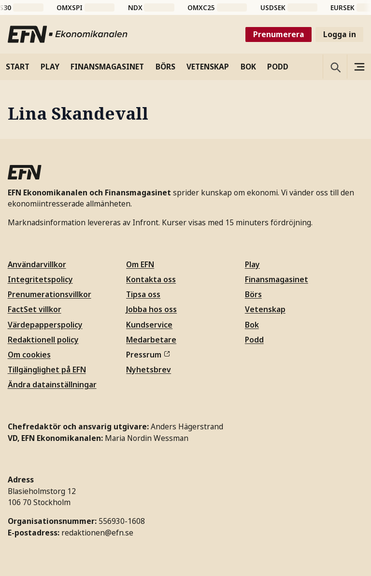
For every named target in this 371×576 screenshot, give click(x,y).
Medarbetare (151, 339)
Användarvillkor (37, 264)
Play (252, 264)
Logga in (339, 34)
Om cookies (29, 354)
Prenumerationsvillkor (49, 294)
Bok (252, 324)
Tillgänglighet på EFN (47, 369)
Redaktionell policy (43, 339)
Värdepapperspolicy (45, 324)
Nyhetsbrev (148, 369)
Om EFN (140, 264)
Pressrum (148, 354)
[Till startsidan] (68, 34)
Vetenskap (265, 309)
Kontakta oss (151, 279)
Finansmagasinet (276, 279)
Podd (254, 339)
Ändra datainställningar (52, 384)
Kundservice (149, 324)
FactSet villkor (34, 309)
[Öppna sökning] (335, 67)
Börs (253, 294)
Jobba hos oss (151, 309)
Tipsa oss (143, 294)
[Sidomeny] (359, 67)
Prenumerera (278, 34)
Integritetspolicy (40, 279)
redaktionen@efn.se (97, 532)
